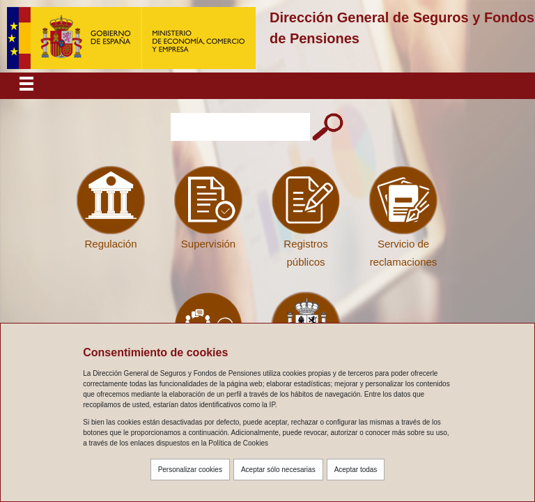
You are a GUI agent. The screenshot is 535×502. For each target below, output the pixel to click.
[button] (492, 85)
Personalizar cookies (190, 469)
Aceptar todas (356, 469)
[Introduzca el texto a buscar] (240, 127)
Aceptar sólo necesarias (278, 469)
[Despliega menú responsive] (26, 86)
